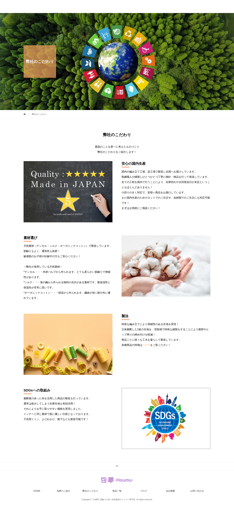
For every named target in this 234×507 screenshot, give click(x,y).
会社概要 (183, 6)
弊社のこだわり (127, 6)
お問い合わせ (203, 6)
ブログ (166, 6)
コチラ (146, 345)
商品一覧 (149, 6)
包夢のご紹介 (103, 6)
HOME (84, 6)
